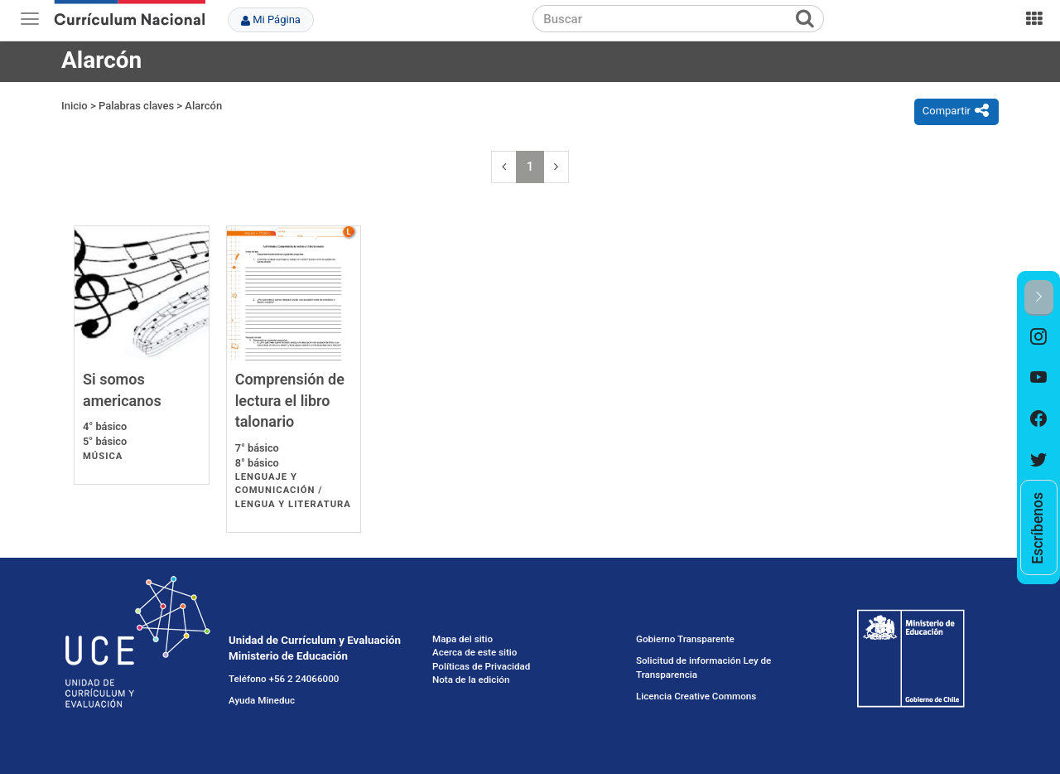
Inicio (74, 105)
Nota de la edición (470, 679)
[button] (1038, 298)
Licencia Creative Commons (696, 696)
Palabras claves (136, 105)
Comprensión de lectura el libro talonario (289, 400)
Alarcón (203, 105)
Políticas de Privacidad (481, 666)
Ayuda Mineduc (262, 700)
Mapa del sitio (462, 639)
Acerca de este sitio (474, 652)
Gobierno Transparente (685, 639)
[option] (1039, 336)
